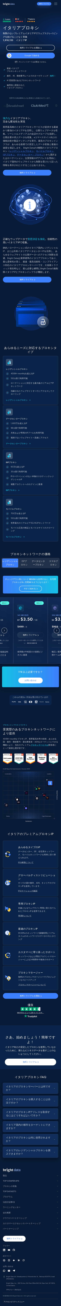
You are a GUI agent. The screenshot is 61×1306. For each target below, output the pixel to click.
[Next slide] (57, 630)
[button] (14, 1239)
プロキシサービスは (39, 745)
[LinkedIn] (4, 1250)
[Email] (9, 1270)
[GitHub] (13, 1250)
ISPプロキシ (9, 154)
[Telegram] (13, 1270)
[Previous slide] (4, 630)
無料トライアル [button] (44, 4)
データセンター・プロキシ (30, 154)
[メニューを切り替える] (56, 4)
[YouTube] (9, 1250)
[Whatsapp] (4, 1270)
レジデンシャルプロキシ (22, 151)
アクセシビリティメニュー (14, 1302)
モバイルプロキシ (45, 151)
